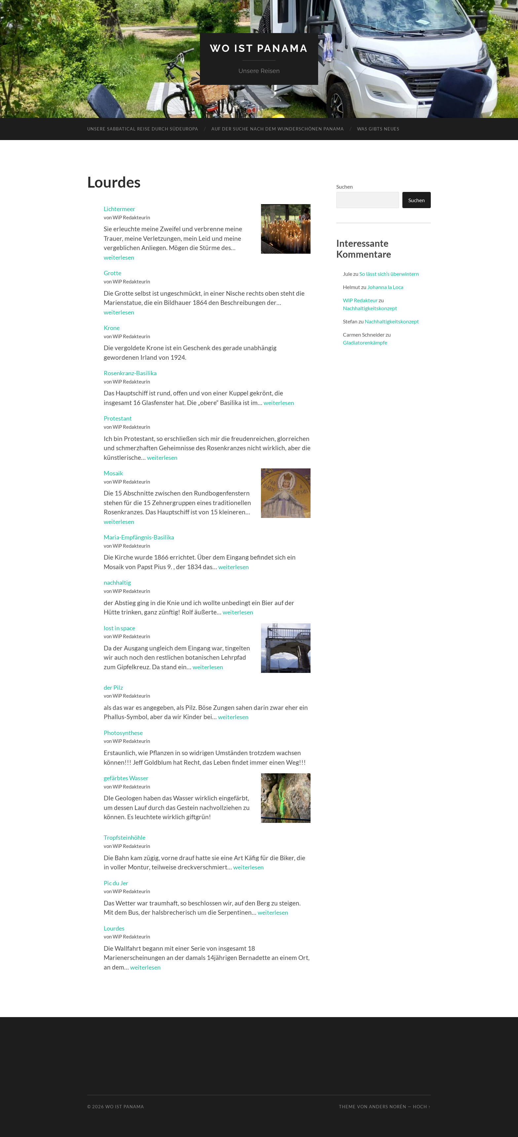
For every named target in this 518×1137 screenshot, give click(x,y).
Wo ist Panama (259, 48)
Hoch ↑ (422, 1106)
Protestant (119, 418)
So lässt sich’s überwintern (389, 273)
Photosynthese (125, 732)
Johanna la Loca (385, 286)
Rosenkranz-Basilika (132, 373)
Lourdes (115, 928)
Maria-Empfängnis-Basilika (141, 536)
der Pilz (114, 687)
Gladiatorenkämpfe (365, 342)
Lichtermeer (121, 208)
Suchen (344, 186)
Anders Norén (387, 1106)
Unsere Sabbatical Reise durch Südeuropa (142, 128)
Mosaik (114, 472)
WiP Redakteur (360, 300)
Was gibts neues (378, 128)
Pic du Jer (117, 882)
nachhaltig (118, 582)
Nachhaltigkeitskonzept (370, 308)
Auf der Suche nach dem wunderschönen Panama (277, 128)
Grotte (113, 272)
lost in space (120, 627)
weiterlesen (120, 257)
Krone (112, 327)
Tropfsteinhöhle (126, 837)
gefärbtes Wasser (128, 777)
